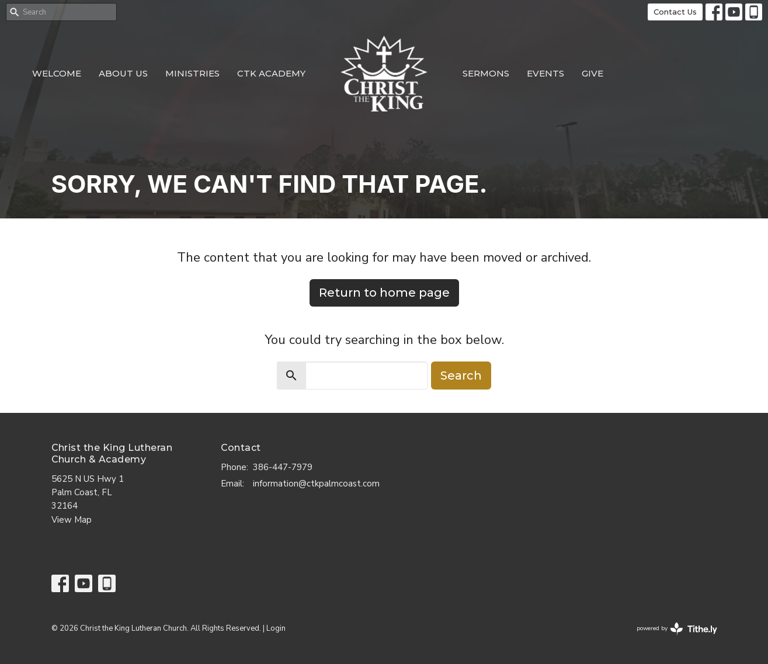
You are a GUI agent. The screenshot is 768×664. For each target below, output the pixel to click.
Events (545, 73)
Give (592, 73)
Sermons (486, 73)
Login (276, 628)
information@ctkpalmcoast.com (316, 483)
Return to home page (384, 293)
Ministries (192, 73)
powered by (677, 628)
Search (461, 375)
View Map (71, 520)
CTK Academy (271, 73)
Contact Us (675, 11)
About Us (123, 73)
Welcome (56, 73)
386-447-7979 (282, 467)
